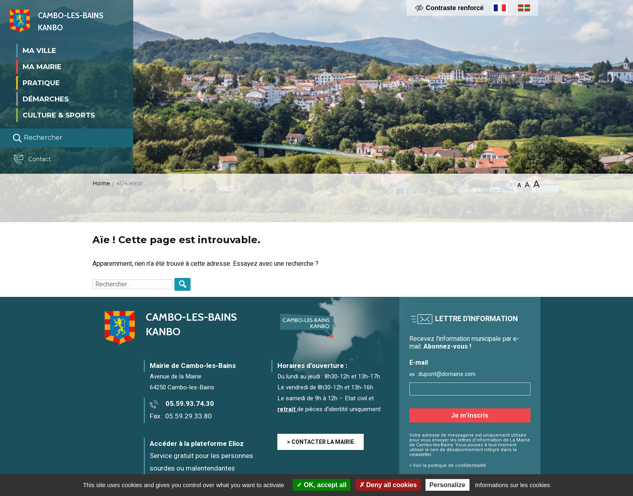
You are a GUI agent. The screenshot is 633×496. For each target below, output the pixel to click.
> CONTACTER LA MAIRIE (320, 442)
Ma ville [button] (39, 50)
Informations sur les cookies (512, 484)
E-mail (418, 363)
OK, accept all (321, 484)
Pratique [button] (41, 82)
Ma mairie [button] (42, 66)
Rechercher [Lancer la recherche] (38, 138)
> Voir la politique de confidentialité (447, 465)
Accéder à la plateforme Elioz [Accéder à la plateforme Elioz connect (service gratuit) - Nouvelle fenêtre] (197, 444)
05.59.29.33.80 (188, 416)
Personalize (447, 484)
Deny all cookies (388, 484)
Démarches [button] (46, 99)
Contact (34, 159)
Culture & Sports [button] (59, 115)
